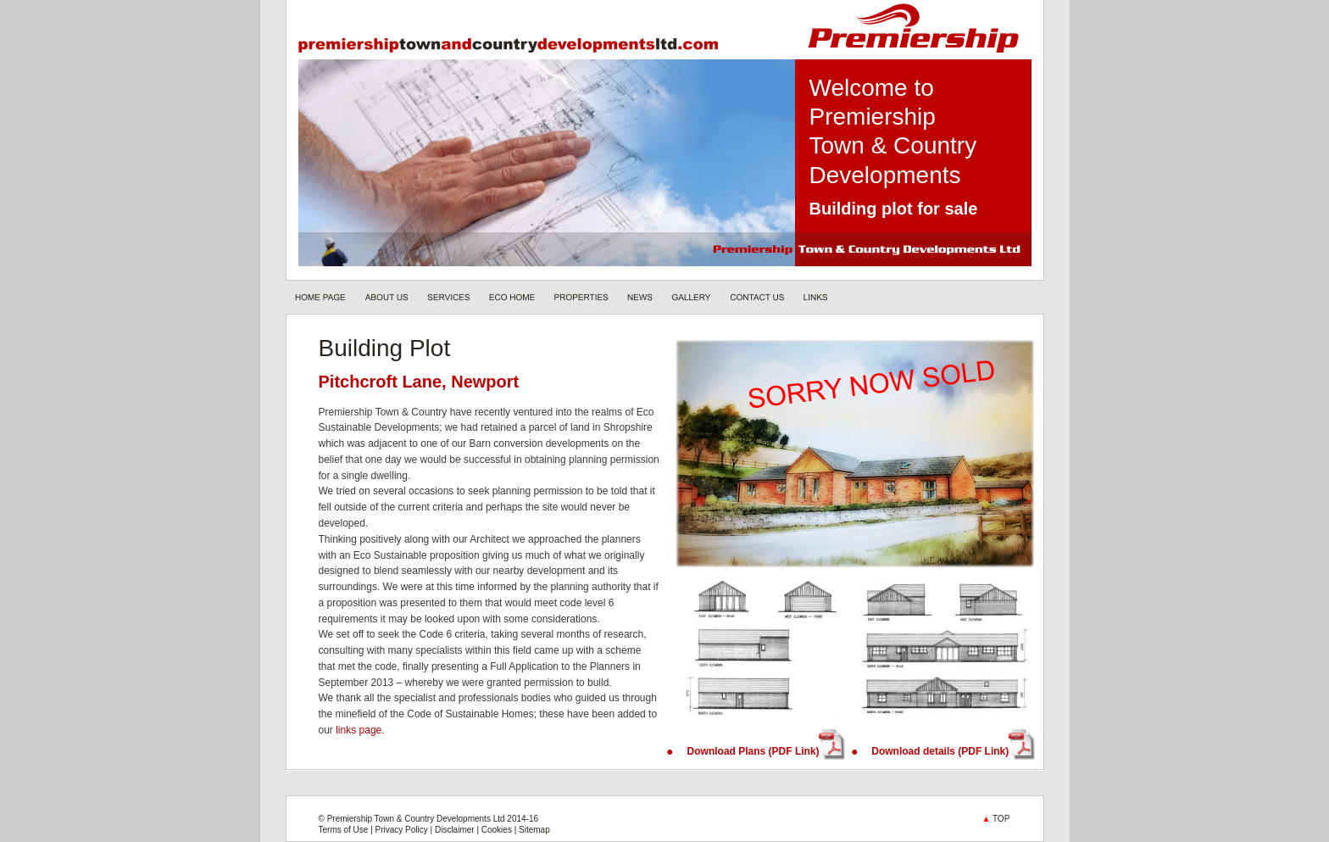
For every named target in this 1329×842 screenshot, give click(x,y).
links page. (360, 730)
